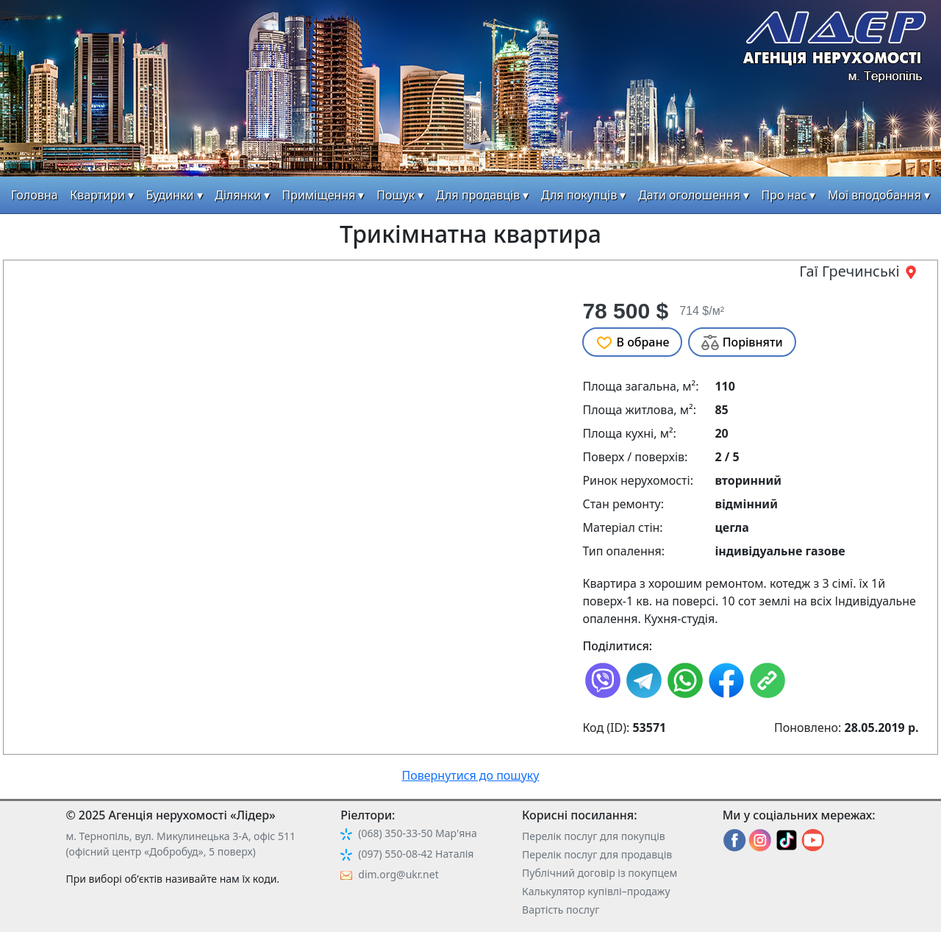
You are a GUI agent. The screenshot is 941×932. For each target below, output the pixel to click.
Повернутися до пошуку (471, 775)
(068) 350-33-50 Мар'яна (417, 833)
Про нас (784, 195)
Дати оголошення (689, 195)
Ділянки (238, 195)
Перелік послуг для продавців (597, 854)
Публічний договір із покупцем (599, 873)
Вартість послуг (560, 910)
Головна (34, 195)
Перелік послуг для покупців (593, 836)
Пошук (395, 195)
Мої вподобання (874, 195)
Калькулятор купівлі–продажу (596, 891)
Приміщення (319, 195)
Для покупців (579, 195)
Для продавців (478, 195)
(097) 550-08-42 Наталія (415, 854)
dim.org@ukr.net (398, 874)
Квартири (97, 195)
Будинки (170, 195)
